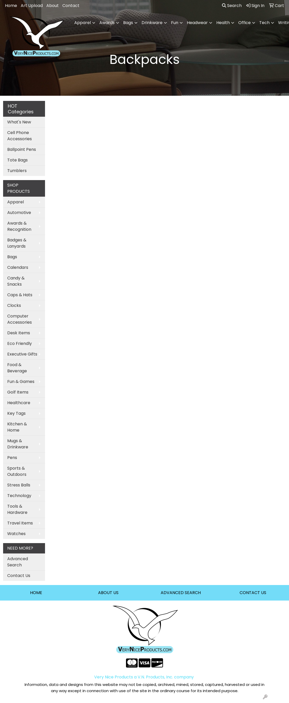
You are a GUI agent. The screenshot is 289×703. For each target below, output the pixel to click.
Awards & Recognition (19, 226)
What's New (19, 122)
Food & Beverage (17, 368)
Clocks (14, 305)
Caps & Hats (19, 295)
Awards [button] (107, 23)
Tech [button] (264, 23)
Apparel (15, 202)
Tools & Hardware (17, 509)
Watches (16, 534)
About (52, 6)
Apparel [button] (82, 23)
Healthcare (18, 403)
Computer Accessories (19, 319)
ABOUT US (108, 593)
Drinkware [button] (152, 23)
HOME (36, 593)
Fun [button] (174, 23)
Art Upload (32, 6)
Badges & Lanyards (16, 243)
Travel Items (20, 523)
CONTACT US (253, 593)
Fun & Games (20, 381)
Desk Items (18, 333)
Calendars (17, 267)
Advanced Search (17, 562)
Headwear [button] (197, 23)
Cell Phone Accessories (19, 136)
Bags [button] (128, 23)
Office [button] (244, 23)
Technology (19, 496)
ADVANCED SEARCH (181, 593)
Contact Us (18, 576)
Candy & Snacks (16, 281)
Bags (12, 257)
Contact (70, 6)
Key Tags (16, 413)
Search (232, 6)
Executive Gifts (22, 354)
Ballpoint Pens (21, 149)
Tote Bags (17, 160)
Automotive (19, 213)
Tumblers (17, 171)
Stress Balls (18, 485)
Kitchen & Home (17, 427)
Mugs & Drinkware (17, 444)
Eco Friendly (19, 343)
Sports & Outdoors (16, 471)
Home (11, 6)
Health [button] (223, 23)
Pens (12, 458)
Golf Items (17, 392)
